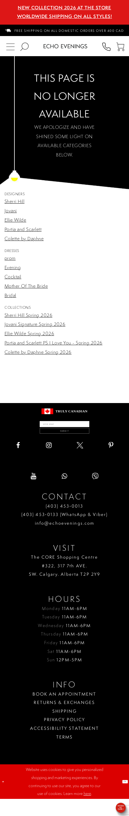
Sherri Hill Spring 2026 (28, 315)
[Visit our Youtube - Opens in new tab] (33, 493)
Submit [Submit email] (65, 444)
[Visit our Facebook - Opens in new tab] (18, 462)
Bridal (10, 295)
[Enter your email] (64, 428)
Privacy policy (64, 737)
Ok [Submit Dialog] (121, 798)
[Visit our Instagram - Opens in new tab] (49, 462)
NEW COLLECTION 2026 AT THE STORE (64, 8)
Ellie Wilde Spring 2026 (29, 333)
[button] (120, 46)
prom (10, 258)
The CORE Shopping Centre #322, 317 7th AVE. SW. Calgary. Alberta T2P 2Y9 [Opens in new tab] (64, 582)
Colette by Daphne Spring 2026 (38, 352)
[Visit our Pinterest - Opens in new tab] (111, 462)
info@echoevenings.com (64, 540)
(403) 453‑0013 (64, 523)
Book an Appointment (64, 711)
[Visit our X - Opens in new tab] (80, 462)
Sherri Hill (14, 201)
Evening (13, 267)
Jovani (11, 211)
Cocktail (13, 277)
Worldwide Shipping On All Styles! (64, 16)
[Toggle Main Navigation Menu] (10, 46)
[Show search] (24, 46)
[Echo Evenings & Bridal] (65, 46)
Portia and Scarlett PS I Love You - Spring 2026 (54, 343)
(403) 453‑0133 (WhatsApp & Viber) (64, 532)
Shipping (64, 728)
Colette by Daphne (24, 238)
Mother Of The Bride (26, 286)
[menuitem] (64, 30)
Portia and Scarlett (23, 229)
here (87, 810)
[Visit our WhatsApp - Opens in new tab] (64, 493)
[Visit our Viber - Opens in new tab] (95, 493)
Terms (64, 754)
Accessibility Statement (64, 745)
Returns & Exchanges (64, 720)
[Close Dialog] (6, 798)
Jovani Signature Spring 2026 (35, 324)
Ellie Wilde (15, 220)
